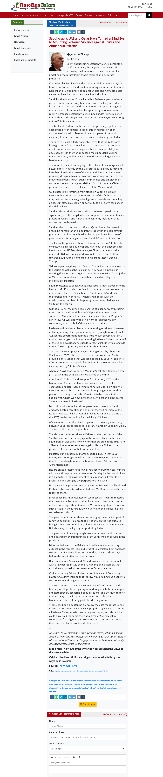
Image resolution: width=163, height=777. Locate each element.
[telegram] (70, 32)
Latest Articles (21, 36)
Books (79, 15)
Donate (88, 15)
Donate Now (87, 704)
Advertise (100, 15)
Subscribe (112, 15)
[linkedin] (65, 32)
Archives (49, 15)
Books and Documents (25, 60)
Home (15, 15)
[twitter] (61, 32)
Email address (56, 732)
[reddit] (74, 32)
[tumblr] (83, 32)
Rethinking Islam (22, 30)
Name (52, 721)
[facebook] (52, 32)
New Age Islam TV (64, 15)
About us (37, 15)
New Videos (19, 41)
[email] (79, 32)
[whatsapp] (56, 32)
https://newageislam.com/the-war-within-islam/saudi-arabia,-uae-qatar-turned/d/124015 (81, 671)
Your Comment (57, 743)
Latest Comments (22, 48)
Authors (25, 15)
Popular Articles (22, 54)
